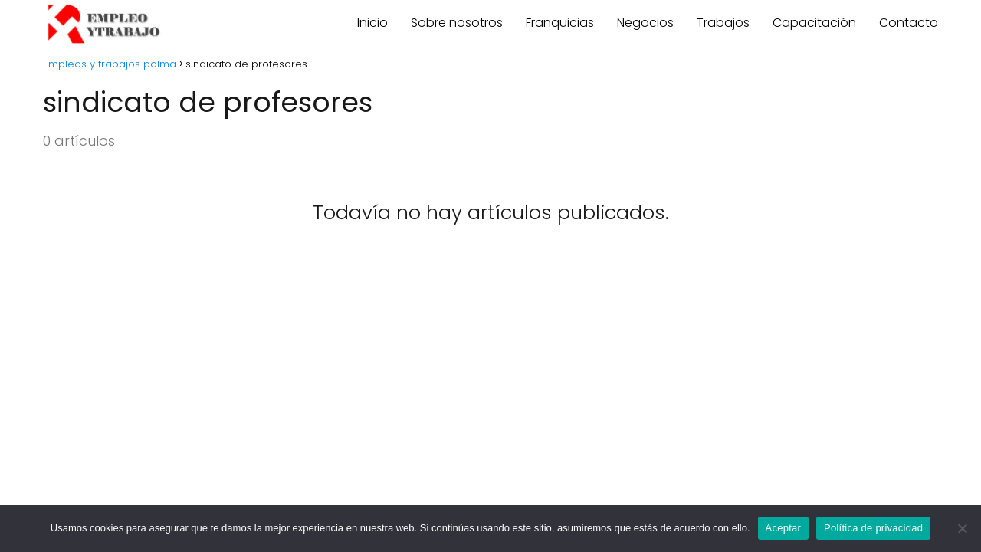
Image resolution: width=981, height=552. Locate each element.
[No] (962, 528)
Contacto (908, 22)
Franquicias (560, 22)
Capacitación (814, 22)
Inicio (372, 22)
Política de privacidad (873, 528)
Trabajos (723, 22)
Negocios (645, 22)
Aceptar (784, 528)
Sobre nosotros (457, 22)
